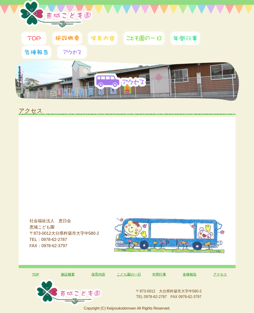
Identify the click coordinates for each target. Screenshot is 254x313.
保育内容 (98, 274)
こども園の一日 (129, 274)
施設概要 (68, 274)
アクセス (220, 274)
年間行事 (159, 274)
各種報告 (190, 274)
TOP (35, 274)
